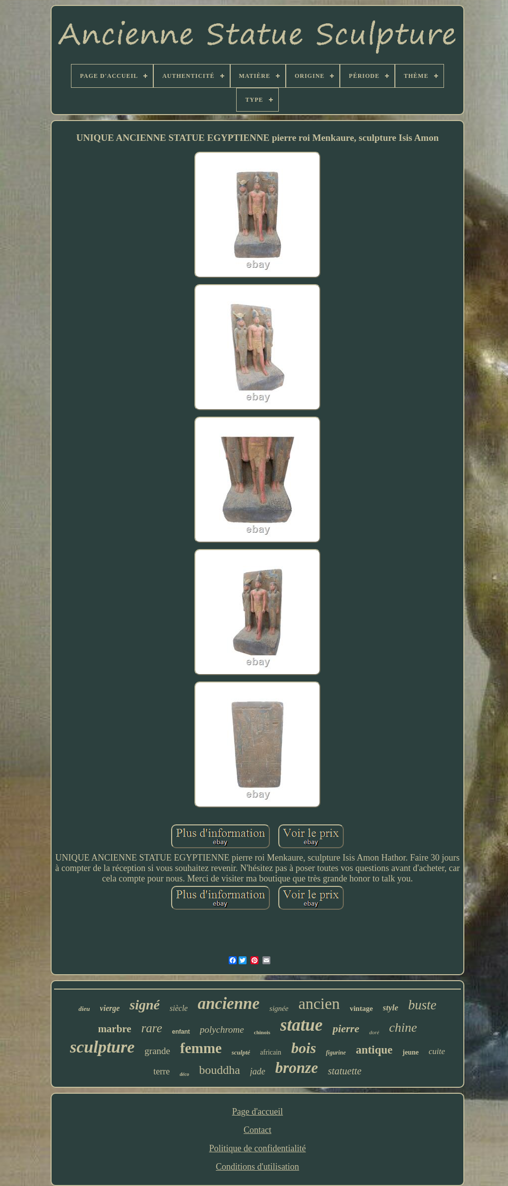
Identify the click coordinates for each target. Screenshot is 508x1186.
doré (374, 1032)
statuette (345, 1070)
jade (257, 1071)
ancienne (228, 1003)
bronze (296, 1067)
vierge (110, 1008)
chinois (262, 1032)
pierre (345, 1028)
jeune (410, 1052)
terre (161, 1071)
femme (201, 1048)
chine (403, 1027)
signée (278, 1008)
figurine (336, 1052)
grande (157, 1051)
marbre (114, 1029)
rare (151, 1028)
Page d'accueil (257, 1112)
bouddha (219, 1069)
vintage (361, 1008)
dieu (84, 1008)
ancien (319, 1003)
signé (144, 1004)
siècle (179, 1008)
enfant (181, 1031)
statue (301, 1025)
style (390, 1007)
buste (422, 1005)
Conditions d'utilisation (257, 1167)
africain (270, 1052)
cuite (437, 1051)
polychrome (222, 1029)
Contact (257, 1130)
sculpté (241, 1052)
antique (374, 1050)
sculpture (102, 1047)
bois (303, 1048)
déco (184, 1074)
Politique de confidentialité (257, 1148)
